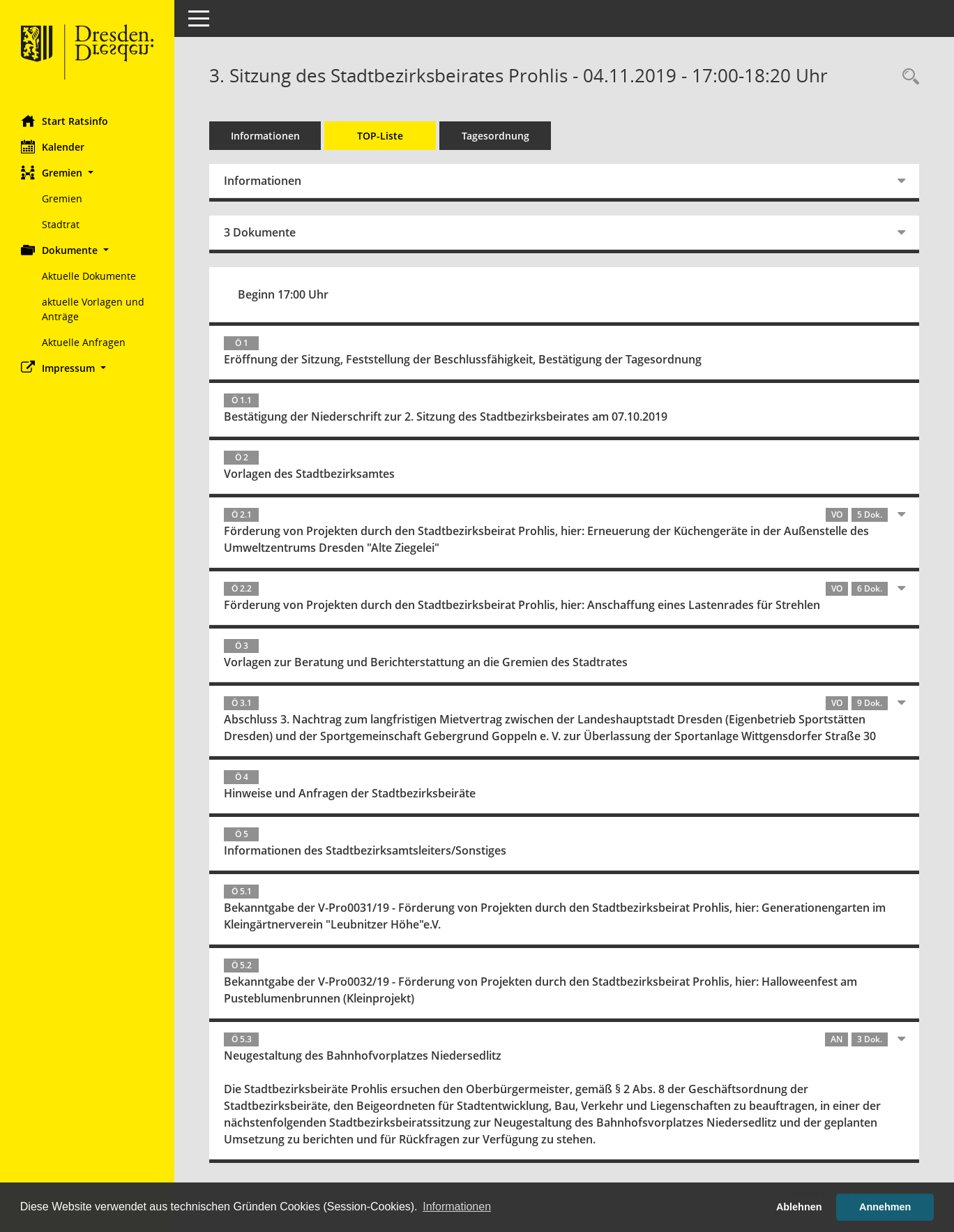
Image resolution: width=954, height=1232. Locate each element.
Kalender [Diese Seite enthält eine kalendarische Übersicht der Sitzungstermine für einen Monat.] (52, 146)
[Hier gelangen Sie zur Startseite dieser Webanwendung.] (87, 52)
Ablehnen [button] (799, 1206)
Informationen (265, 135)
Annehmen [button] (885, 1206)
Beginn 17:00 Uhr (283, 294)
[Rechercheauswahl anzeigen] (907, 77)
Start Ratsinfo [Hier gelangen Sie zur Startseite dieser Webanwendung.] (64, 121)
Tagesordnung (495, 135)
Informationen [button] (457, 1206)
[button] (87, 173)
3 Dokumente (260, 232)
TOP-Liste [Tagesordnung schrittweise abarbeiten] (380, 135)
